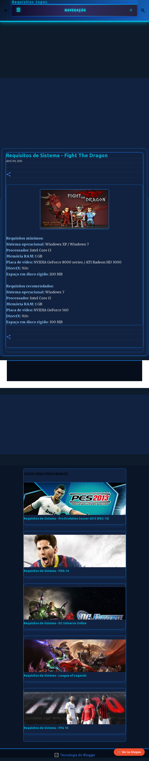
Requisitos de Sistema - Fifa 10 (46, 728)
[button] (8, 175)
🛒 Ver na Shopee (129, 752)
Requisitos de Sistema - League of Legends (55, 675)
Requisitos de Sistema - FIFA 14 (46, 571)
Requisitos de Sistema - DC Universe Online (55, 623)
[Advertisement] (74, 108)
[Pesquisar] (143, 10)
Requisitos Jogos (29, 2)
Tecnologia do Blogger (74, 755)
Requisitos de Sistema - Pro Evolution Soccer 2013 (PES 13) (66, 518)
